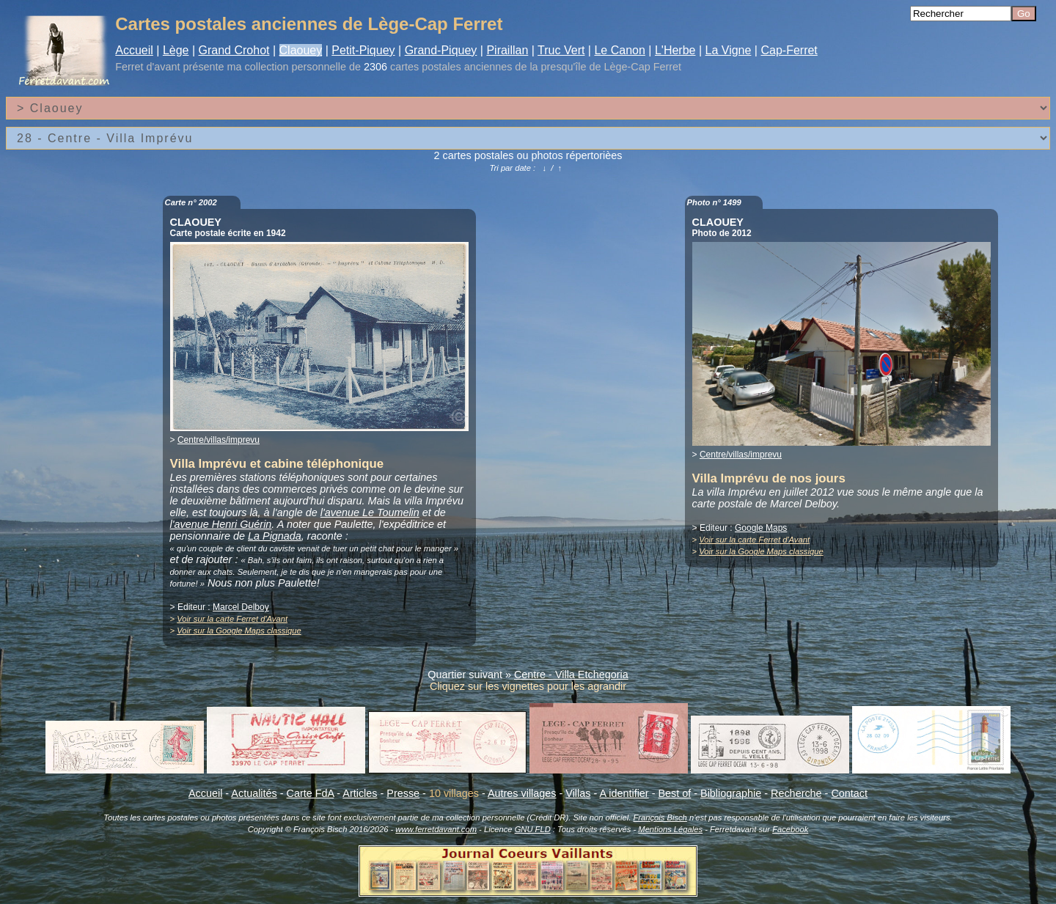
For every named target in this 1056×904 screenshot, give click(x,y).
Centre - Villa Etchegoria (571, 674)
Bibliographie (730, 793)
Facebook (790, 829)
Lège (176, 50)
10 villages (454, 793)
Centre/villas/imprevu (218, 440)
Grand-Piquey (441, 50)
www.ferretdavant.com (436, 829)
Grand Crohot (234, 50)
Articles (359, 793)
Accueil (134, 50)
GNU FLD (533, 829)
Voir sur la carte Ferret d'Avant (232, 618)
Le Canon (619, 50)
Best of (674, 793)
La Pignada (274, 536)
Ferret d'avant (147, 67)
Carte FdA (310, 793)
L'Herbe (675, 50)
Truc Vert (561, 50)
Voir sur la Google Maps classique (239, 630)
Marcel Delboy (241, 607)
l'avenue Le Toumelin (369, 512)
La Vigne (728, 50)
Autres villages (522, 793)
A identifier (623, 793)
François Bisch (659, 817)
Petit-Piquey (363, 50)
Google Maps (761, 528)
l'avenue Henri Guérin (221, 524)
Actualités (253, 793)
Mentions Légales (670, 829)
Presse (402, 793)
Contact (849, 793)
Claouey (301, 50)
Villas (577, 793)
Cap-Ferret (788, 50)
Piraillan (507, 50)
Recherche (796, 793)
